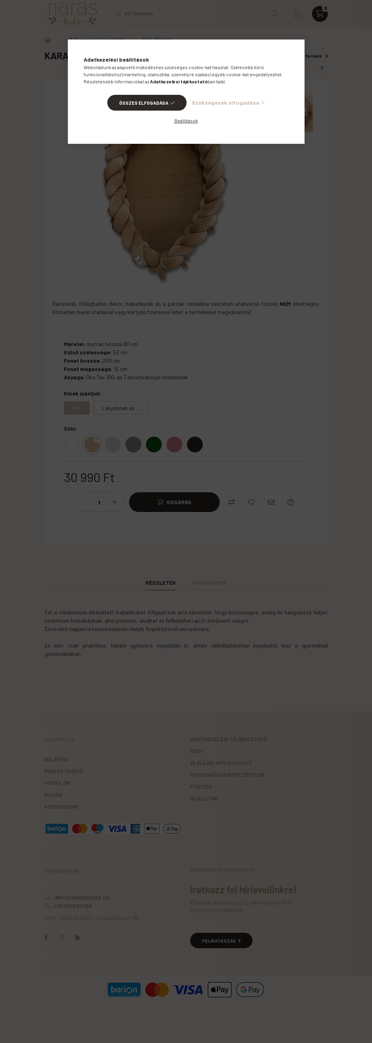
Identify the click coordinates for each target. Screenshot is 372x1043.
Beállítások (186, 120)
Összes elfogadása (143, 102)
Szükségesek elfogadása (225, 102)
